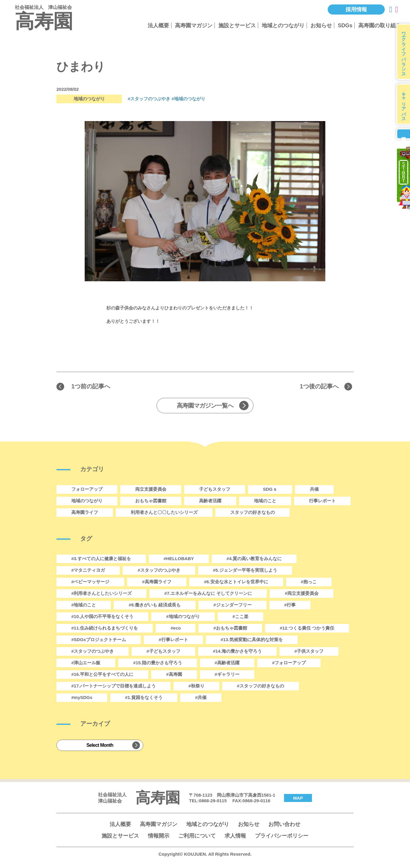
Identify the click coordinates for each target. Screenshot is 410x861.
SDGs (345, 25)
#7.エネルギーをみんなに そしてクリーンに (208, 593)
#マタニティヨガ (88, 570)
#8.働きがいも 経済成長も (155, 604)
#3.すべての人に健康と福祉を (101, 558)
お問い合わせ (284, 824)
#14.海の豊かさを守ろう (237, 651)
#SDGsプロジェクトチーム (98, 639)
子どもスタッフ (214, 489)
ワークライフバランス (403, 51)
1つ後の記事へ (319, 386)
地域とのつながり (283, 25)
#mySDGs (81, 697)
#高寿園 (174, 674)
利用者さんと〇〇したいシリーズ (164, 512)
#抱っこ (309, 581)
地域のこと (265, 500)
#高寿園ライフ (156, 581)
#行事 (290, 604)
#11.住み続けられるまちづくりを (104, 627)
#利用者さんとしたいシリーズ (101, 593)
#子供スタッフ (309, 651)
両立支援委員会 (150, 489)
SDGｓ (270, 489)
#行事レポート (173, 639)
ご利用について (197, 836)
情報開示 (158, 836)
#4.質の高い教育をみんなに (254, 558)
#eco (176, 627)
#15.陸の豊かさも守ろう (157, 662)
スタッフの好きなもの (252, 512)
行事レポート (322, 500)
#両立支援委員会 (301, 593)
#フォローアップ (289, 662)
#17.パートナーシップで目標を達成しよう (113, 685)
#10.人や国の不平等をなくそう (102, 616)
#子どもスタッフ (163, 651)
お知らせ (321, 25)
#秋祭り (196, 685)
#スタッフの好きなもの (260, 685)
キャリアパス (403, 104)
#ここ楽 (240, 616)
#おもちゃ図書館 (230, 627)
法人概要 (158, 25)
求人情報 (235, 836)
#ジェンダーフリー (232, 604)
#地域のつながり (188, 98)
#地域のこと (83, 604)
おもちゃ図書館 (150, 500)
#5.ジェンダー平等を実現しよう (245, 570)
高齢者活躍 (210, 500)
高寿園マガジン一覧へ (205, 405)
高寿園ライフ (84, 512)
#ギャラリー (227, 674)
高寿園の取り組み (379, 25)
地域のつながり (86, 500)
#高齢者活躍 (227, 662)
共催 (314, 489)
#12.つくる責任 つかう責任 (307, 627)
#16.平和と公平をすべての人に (102, 674)
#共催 (200, 697)
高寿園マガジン (193, 25)
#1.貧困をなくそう (144, 697)
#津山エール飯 (85, 662)
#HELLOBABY (179, 558)
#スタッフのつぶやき (92, 651)
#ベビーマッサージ (90, 581)
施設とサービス (237, 25)
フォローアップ (86, 489)
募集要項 (403, 133)
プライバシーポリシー (281, 836)
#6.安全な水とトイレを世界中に (236, 581)
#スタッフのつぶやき (149, 98)
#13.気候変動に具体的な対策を (252, 639)
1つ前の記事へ (90, 386)
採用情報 (356, 9)
